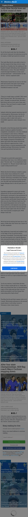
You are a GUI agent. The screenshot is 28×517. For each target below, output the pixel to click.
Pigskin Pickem (7, 5)
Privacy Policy (17, 256)
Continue (14, 268)
